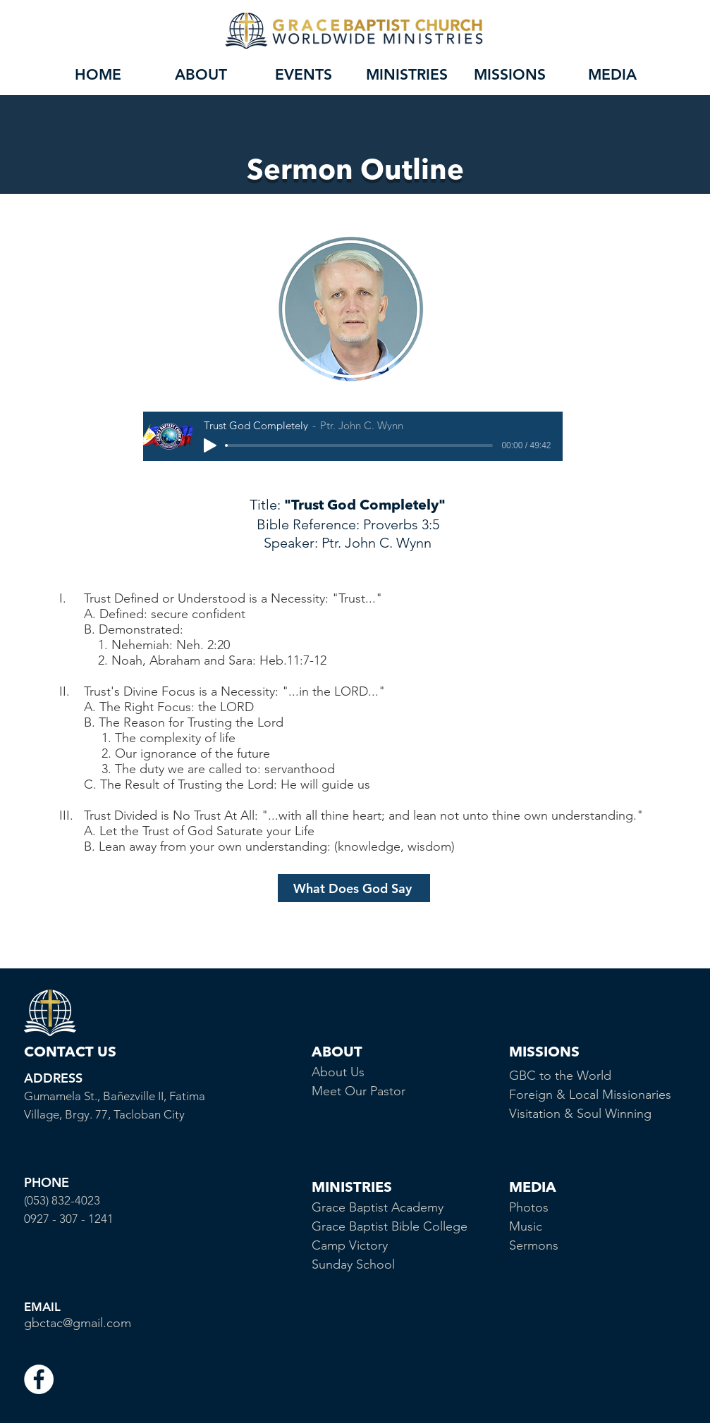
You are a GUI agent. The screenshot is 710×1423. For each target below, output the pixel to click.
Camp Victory (350, 1245)
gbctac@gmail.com (77, 1323)
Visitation (536, 1113)
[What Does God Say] (354, 888)
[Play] (210, 445)
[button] (200, 74)
